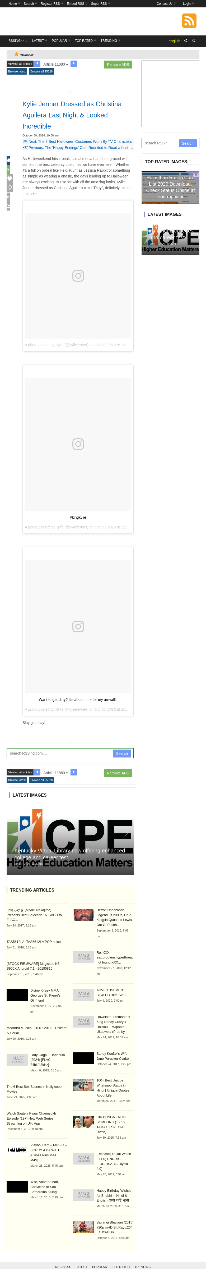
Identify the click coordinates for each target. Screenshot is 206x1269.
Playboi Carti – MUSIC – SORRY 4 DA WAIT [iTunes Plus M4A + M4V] (48, 1141)
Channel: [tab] (24, 54)
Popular (99, 1256)
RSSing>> (63, 1256)
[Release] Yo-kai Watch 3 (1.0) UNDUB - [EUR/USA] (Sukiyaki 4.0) (115, 1154)
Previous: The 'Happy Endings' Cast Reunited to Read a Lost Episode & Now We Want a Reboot (104, 147)
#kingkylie (78, 517)
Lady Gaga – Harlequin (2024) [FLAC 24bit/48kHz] (46, 1053)
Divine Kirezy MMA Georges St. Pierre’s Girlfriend (44, 989)
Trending (142, 1256)
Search (122, 753)
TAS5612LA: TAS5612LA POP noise (32, 936)
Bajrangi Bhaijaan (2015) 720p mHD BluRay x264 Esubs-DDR (114, 1217)
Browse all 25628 (41, 71)
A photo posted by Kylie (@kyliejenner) (56, 345)
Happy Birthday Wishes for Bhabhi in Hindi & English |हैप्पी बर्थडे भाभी (113, 1185)
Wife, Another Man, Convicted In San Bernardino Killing (43, 1173)
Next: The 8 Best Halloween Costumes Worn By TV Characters (77, 141)
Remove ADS (118, 64)
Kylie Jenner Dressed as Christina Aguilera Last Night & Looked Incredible (75, 114)
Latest (81, 1256)
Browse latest (17, 71)
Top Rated (121, 1256)
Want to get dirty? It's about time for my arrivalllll (78, 699)
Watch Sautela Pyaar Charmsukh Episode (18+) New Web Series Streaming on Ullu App (36, 1110)
